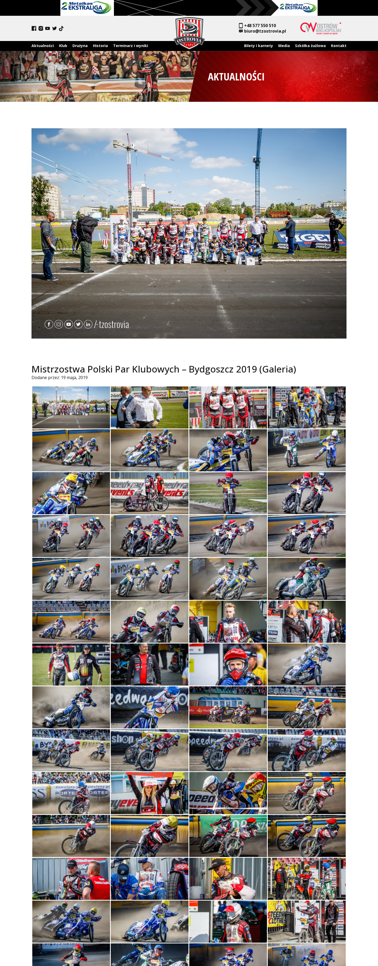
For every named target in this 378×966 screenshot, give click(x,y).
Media (284, 45)
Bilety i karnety (258, 45)
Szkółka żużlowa (310, 45)
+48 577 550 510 (257, 25)
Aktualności (43, 45)
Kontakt (338, 45)
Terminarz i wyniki (130, 45)
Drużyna (80, 45)
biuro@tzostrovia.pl (262, 31)
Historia (100, 45)
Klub (63, 45)
